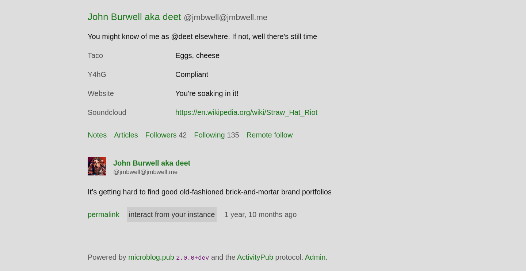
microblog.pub (151, 257)
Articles (126, 135)
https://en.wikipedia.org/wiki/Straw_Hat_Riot (246, 112)
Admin (315, 257)
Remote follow (270, 135)
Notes (97, 135)
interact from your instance (172, 214)
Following (209, 135)
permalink (103, 214)
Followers (161, 135)
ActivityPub (255, 257)
